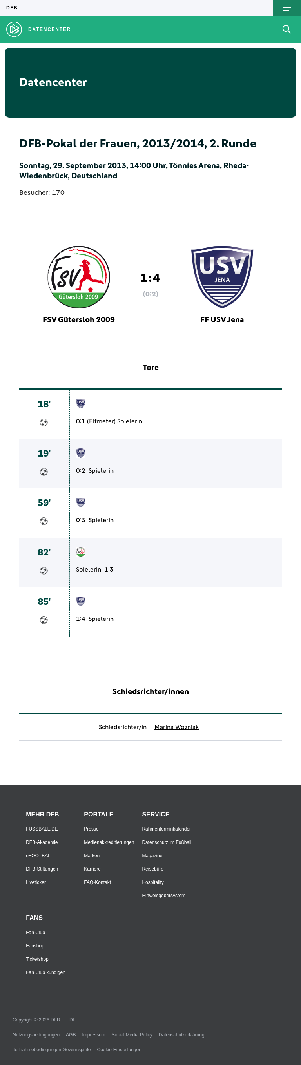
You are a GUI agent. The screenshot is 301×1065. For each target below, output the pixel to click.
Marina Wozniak (176, 727)
